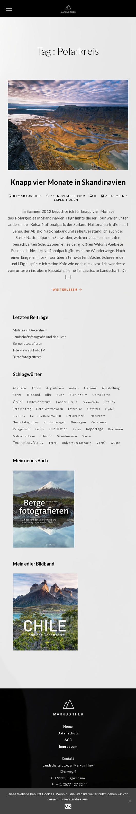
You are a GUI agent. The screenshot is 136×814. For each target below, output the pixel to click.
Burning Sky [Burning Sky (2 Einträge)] (78, 394)
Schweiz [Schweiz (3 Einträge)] (46, 436)
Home (68, 726)
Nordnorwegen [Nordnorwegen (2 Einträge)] (54, 422)
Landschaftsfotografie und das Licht (39, 337)
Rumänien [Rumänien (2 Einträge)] (115, 429)
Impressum (68, 746)
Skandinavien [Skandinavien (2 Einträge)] (67, 436)
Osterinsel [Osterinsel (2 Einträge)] (99, 422)
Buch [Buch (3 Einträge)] (60, 394)
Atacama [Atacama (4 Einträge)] (90, 388)
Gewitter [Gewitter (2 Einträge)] (93, 408)
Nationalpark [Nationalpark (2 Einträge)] (75, 415)
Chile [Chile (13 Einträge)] (17, 401)
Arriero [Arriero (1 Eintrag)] (74, 388)
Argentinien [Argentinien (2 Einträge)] (55, 388)
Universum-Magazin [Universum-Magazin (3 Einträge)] (77, 442)
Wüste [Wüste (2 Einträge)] (115, 442)
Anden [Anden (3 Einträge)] (36, 388)
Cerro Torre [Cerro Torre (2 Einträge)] (101, 394)
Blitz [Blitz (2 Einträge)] (48, 394)
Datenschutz (68, 733)
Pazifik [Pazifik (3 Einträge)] (39, 429)
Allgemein (115, 195)
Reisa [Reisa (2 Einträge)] (77, 429)
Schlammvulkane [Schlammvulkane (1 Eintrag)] (24, 436)
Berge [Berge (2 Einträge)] (17, 394)
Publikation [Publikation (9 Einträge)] (58, 429)
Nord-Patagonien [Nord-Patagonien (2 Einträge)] (25, 422)
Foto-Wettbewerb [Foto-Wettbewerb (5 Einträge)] (49, 409)
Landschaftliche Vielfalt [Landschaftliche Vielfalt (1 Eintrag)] (45, 415)
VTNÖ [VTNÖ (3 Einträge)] (100, 442)
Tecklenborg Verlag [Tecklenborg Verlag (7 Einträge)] (28, 442)
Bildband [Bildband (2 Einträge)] (33, 394)
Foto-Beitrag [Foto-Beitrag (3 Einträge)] (22, 408)
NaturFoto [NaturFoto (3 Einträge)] (97, 415)
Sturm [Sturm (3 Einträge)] (86, 436)
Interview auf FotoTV (29, 350)
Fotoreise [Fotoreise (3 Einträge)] (75, 408)
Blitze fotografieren (27, 357)
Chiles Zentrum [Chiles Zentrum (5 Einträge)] (39, 402)
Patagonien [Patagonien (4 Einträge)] (21, 429)
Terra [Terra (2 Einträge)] (53, 442)
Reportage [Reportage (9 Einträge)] (94, 429)
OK (68, 806)
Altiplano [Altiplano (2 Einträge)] (19, 388)
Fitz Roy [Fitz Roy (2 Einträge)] (109, 402)
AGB (68, 740)
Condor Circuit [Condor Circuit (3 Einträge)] (67, 402)
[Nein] (129, 800)
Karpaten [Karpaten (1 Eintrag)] (19, 415)
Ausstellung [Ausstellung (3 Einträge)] (111, 388)
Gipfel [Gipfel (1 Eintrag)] (109, 408)
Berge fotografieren (27, 343)
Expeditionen (66, 199)
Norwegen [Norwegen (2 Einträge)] (78, 422)
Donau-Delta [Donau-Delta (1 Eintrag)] (91, 402)
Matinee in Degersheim (30, 330)
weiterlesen (68, 290)
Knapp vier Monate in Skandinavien (68, 182)
